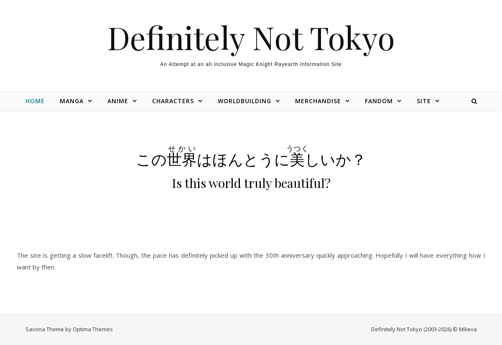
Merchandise (318, 101)
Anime (117, 101)
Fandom (379, 101)
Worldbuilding (244, 101)
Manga (72, 101)
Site (424, 101)
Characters (173, 101)
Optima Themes (93, 329)
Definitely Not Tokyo (251, 37)
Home (35, 101)
